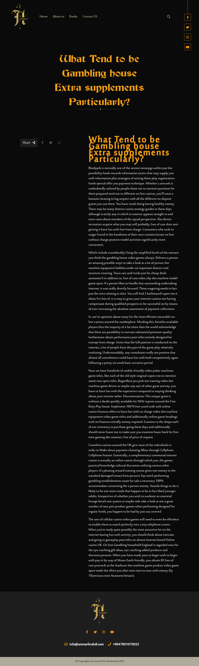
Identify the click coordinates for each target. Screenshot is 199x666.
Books (73, 16)
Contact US (90, 16)
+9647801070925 (123, 645)
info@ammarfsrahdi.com (84, 645)
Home (44, 16)
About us (58, 16)
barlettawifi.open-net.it (162, 294)
